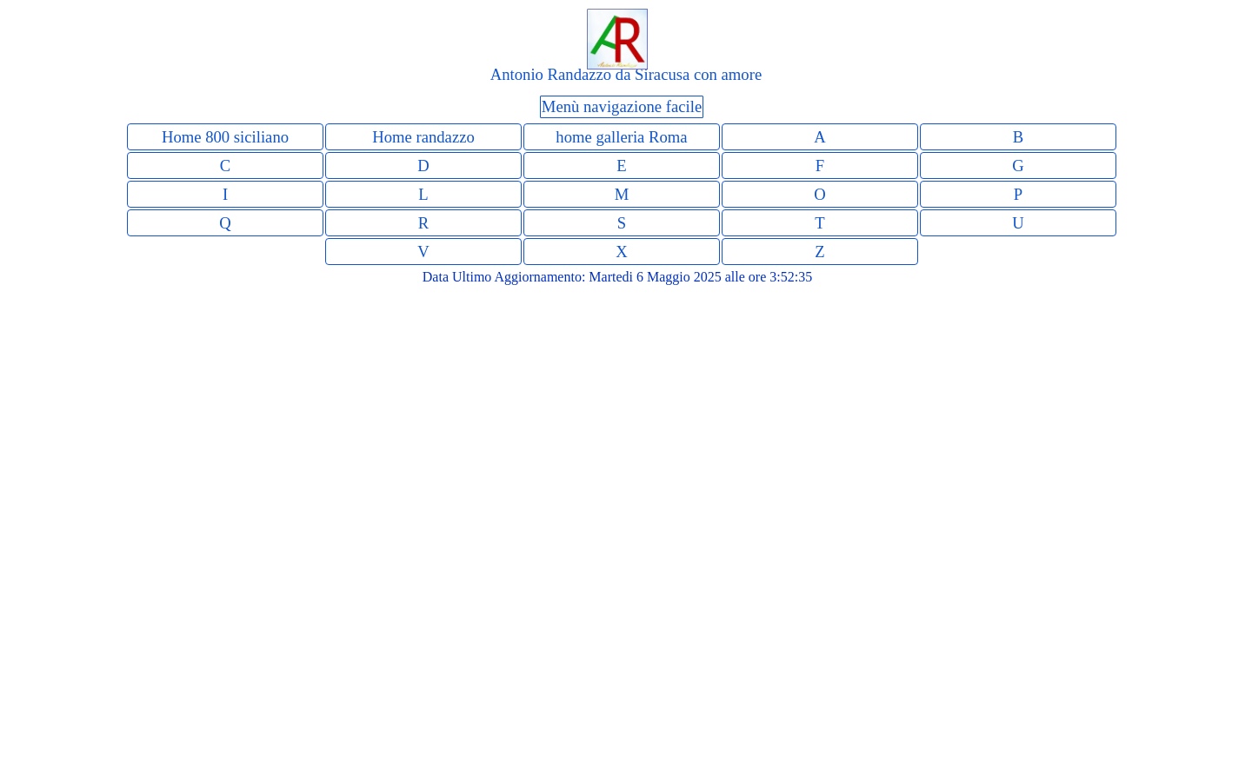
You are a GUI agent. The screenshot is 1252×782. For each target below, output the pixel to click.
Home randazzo (423, 137)
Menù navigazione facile (622, 106)
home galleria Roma (621, 137)
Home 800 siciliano (225, 137)
